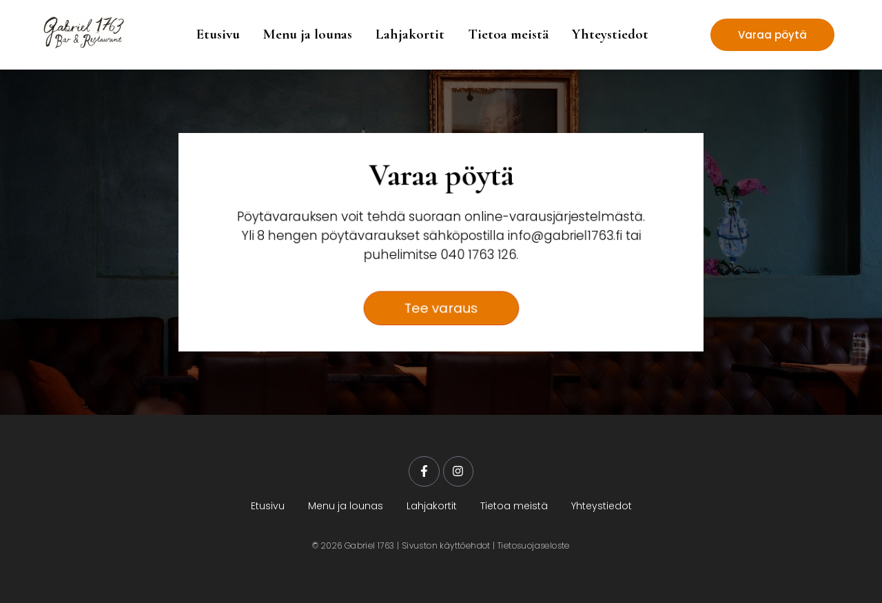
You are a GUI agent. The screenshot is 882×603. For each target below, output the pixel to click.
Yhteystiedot (610, 34)
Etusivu (218, 34)
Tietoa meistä (508, 34)
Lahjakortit (410, 34)
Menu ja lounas (307, 34)
